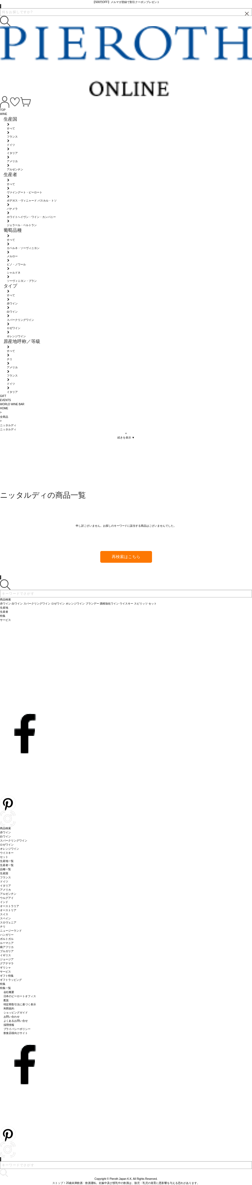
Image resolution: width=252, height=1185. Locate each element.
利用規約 (9, 1008)
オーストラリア (9, 906)
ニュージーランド (11, 930)
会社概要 (9, 992)
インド (4, 901)
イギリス (5, 955)
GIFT (3, 396)
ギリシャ (5, 967)
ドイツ (4, 881)
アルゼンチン (8, 893)
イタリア (5, 885)
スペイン (5, 918)
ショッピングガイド (16, 1012)
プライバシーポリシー (17, 1028)
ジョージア (7, 959)
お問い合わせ (12, 1016)
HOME (4, 408)
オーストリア (8, 910)
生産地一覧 (7, 861)
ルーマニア (7, 942)
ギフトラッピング (11, 979)
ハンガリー (7, 934)
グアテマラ (7, 963)
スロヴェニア (8, 922)
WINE (3, 113)
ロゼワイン (7, 844)
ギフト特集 (7, 975)
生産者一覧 (7, 865)
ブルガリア (7, 951)
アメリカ (5, 889)
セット (4, 856)
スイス (4, 914)
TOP (2, 109)
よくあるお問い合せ (16, 1020)
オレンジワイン (9, 848)
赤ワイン (5, 832)
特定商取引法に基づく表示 (20, 1004)
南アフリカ (7, 947)
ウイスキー (7, 852)
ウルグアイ (7, 897)
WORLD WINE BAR (12, 404)
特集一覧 (5, 988)
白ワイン (5, 836)
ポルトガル (7, 938)
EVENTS (5, 400)
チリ (2, 926)
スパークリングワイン (13, 840)
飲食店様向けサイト (16, 1033)
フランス (5, 877)
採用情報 (9, 1024)
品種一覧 (5, 869)
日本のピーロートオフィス (20, 996)
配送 (6, 1000)
